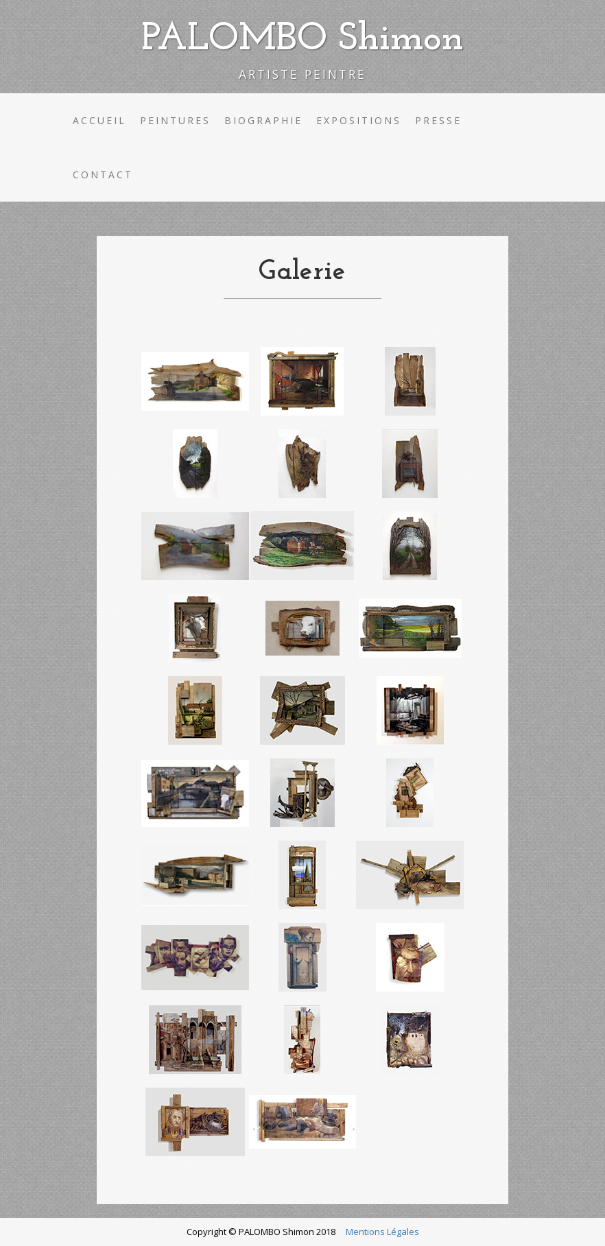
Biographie (263, 120)
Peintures (175, 120)
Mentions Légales (382, 1231)
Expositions (358, 120)
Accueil (99, 120)
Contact (103, 174)
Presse (438, 120)
